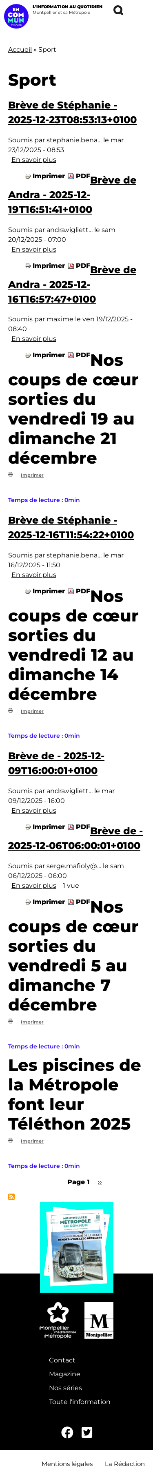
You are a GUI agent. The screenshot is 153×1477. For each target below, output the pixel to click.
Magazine (64, 1374)
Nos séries (65, 1388)
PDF (83, 176)
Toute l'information (80, 1402)
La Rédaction (125, 1464)
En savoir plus (33, 160)
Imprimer (49, 176)
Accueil (20, 49)
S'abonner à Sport (11, 1197)
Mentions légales (67, 1464)
